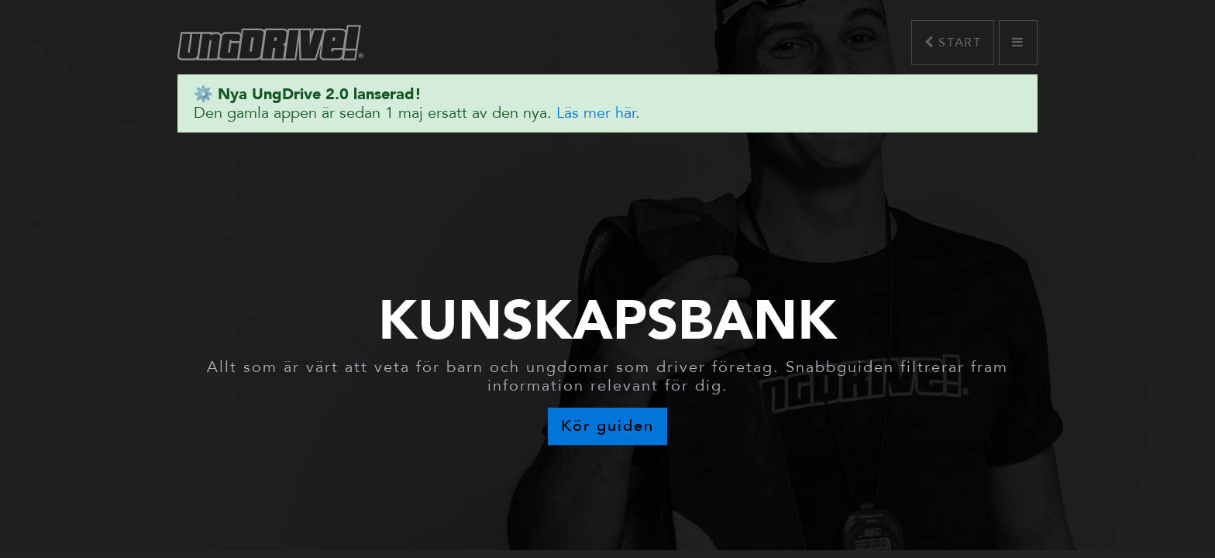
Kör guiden (607, 426)
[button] (1018, 42)
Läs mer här (595, 113)
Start (952, 42)
